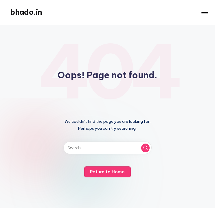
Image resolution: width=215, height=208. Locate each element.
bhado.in (26, 12)
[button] (145, 148)
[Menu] (204, 12)
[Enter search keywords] (107, 148)
